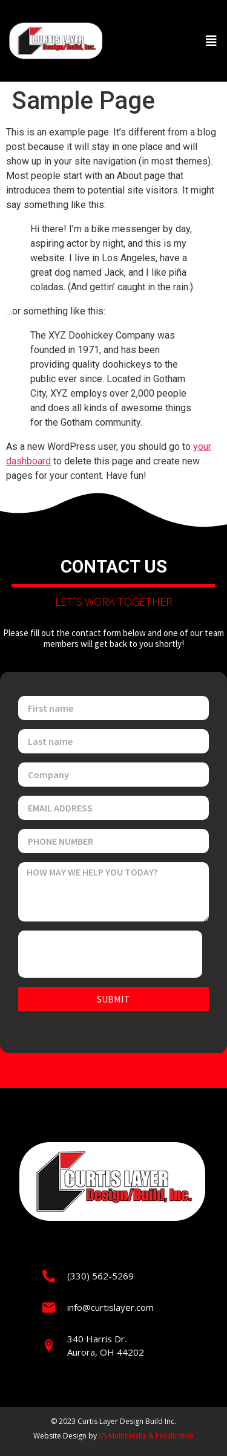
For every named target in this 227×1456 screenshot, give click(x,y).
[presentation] (110, 954)
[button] (211, 41)
